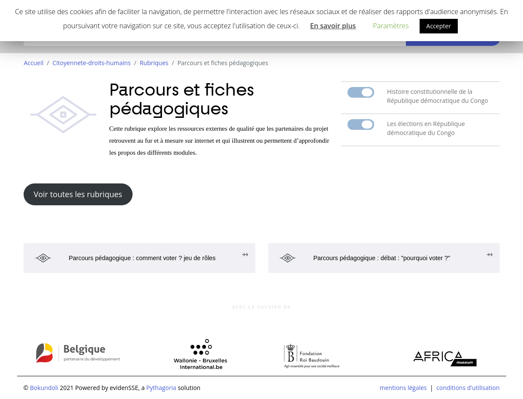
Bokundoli (44, 388)
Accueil (34, 63)
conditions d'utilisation (467, 388)
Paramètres (390, 25)
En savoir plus (333, 25)
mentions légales (403, 388)
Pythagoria (161, 388)
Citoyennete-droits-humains (91, 63)
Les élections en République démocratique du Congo (426, 128)
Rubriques (154, 63)
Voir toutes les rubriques (78, 194)
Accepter (438, 26)
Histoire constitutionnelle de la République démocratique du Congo (437, 96)
